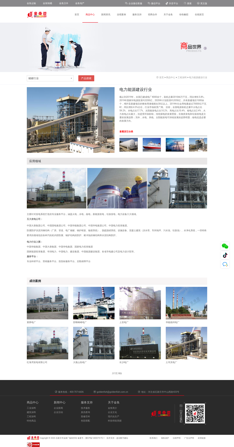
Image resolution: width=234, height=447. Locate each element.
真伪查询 (85, 412)
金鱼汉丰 (63, 3)
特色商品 (31, 420)
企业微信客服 (134, 3)
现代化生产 (113, 416)
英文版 (202, 3)
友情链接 (202, 438)
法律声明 (177, 438)
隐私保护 (165, 438)
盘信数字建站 (122, 438)
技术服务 (85, 408)
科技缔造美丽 (115, 420)
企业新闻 (58, 408)
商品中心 (90, 14)
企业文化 (112, 412)
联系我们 (153, 438)
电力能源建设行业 (198, 77)
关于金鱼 (168, 14)
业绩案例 (121, 14)
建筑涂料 (31, 412)
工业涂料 (31, 408)
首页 (77, 14)
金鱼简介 (112, 408)
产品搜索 (86, 78)
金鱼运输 (31, 3)
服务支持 (137, 14)
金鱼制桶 (47, 3)
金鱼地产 (79, 3)
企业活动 (58, 412)
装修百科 (85, 416)
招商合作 (152, 14)
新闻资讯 (105, 14)
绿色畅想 (183, 14)
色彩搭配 (85, 420)
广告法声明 (189, 438)
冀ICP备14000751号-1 (95, 438)
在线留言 (199, 14)
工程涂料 (182, 77)
